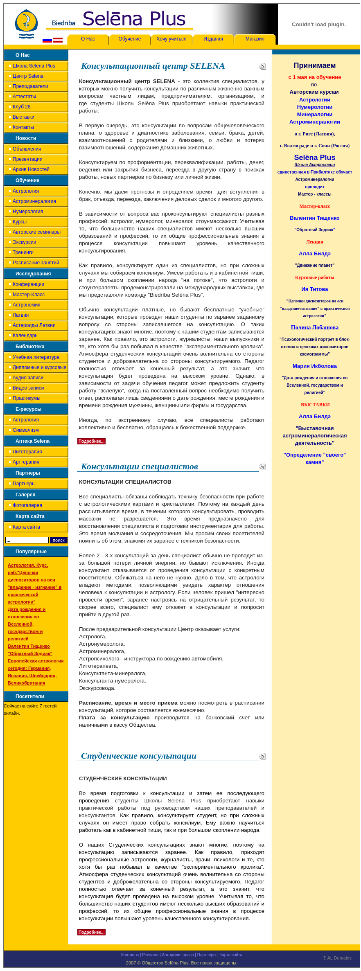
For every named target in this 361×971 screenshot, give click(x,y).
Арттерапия (26, 462)
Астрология (26, 191)
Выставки (23, 117)
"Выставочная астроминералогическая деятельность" (315, 435)
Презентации (28, 159)
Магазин (255, 39)
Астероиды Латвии (34, 325)
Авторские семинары (37, 232)
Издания (213, 39)
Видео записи (28, 388)
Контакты (23, 127)
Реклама (150, 955)
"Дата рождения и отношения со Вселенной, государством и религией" (315, 385)
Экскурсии (24, 242)
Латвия (21, 315)
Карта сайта (26, 527)
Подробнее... (91, 441)
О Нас (88, 39)
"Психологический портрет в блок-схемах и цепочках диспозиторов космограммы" (315, 346)
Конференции (28, 284)
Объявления (27, 149)
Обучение (130, 39)
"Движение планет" (314, 265)
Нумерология (28, 211)
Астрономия (27, 305)
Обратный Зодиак (314, 230)
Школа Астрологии (315, 164)
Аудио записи (28, 378)
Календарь (25, 335)
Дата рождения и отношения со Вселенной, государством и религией (26, 624)
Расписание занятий (36, 263)
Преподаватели (30, 86)
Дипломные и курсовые (39, 367)
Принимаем (314, 65)
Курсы (20, 222)
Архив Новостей (31, 169)
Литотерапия (27, 452)
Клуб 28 (22, 107)
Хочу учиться (171, 39)
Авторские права (178, 955)
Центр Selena (28, 76)
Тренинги (23, 252)
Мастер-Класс (29, 294)
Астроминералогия (34, 201)
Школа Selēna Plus (34, 66)
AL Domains (337, 960)
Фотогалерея (27, 505)
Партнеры (24, 484)
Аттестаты (24, 96)
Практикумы (27, 398)
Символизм (26, 430)
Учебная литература (36, 357)
